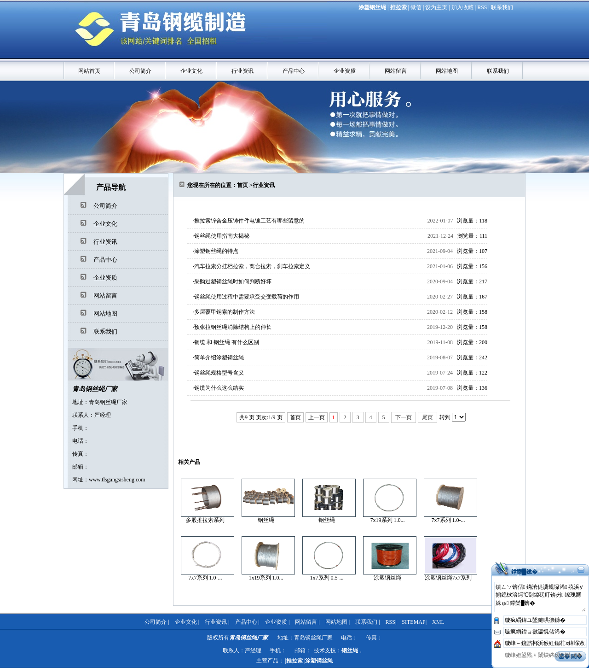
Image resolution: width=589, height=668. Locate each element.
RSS (482, 7)
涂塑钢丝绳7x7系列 (448, 577)
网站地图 (447, 71)
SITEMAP (413, 622)
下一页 (403, 417)
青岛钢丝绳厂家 (94, 389)
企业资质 (345, 71)
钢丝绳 (266, 520)
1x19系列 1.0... (266, 577)
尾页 (427, 417)
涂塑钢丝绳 (372, 7)
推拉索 (398, 7)
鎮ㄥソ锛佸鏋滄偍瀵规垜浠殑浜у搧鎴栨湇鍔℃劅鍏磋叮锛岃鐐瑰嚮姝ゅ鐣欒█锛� (540, 597)
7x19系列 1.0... (387, 520)
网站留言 (396, 71)
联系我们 (502, 7)
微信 (416, 7)
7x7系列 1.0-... (448, 520)
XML (438, 622)
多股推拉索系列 (205, 520)
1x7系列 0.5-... (327, 577)
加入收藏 (462, 7)
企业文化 (191, 71)
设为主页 (436, 7)
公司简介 (140, 71)
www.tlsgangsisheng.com (117, 479)
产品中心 (294, 71)
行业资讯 (242, 71)
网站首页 (89, 71)
